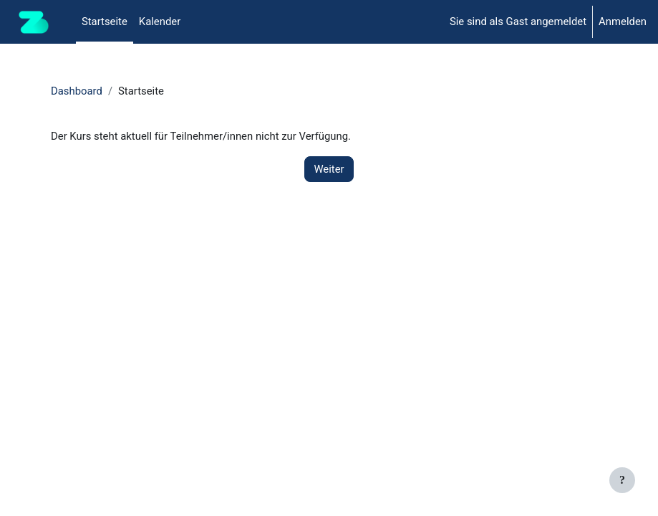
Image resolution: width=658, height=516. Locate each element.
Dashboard (76, 91)
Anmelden (623, 21)
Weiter (329, 169)
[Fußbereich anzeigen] (622, 480)
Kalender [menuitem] (159, 21)
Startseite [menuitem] (104, 21)
